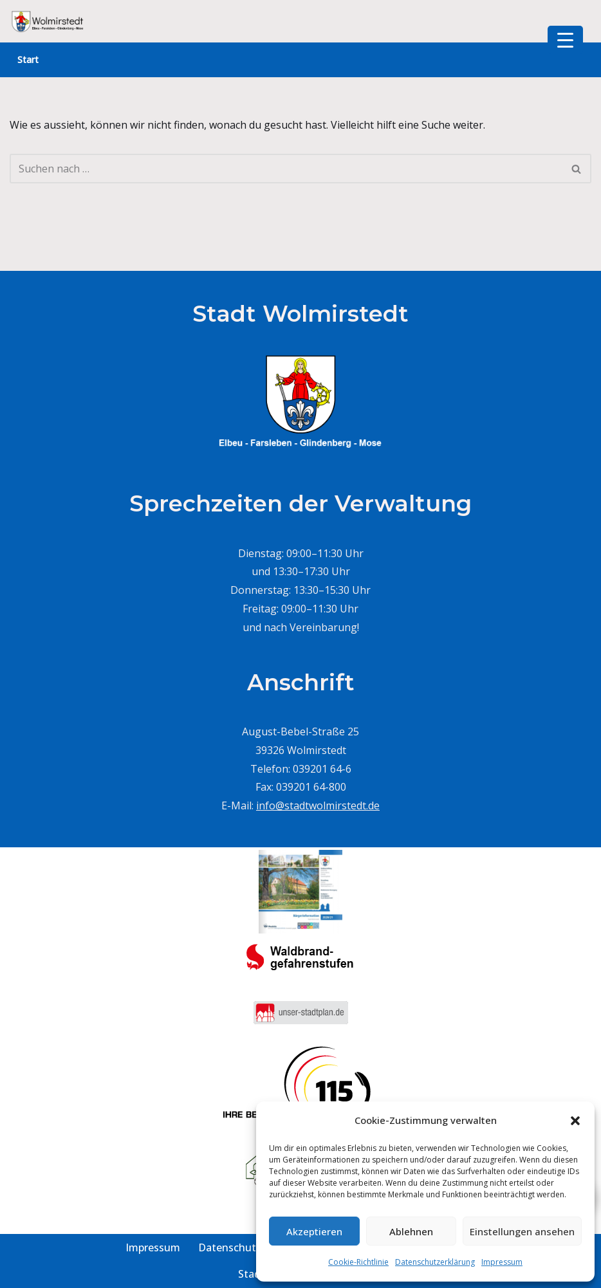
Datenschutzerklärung (435, 1261)
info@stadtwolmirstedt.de (318, 805)
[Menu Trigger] (565, 40)
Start (28, 59)
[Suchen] (286, 168)
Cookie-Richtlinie (358, 1261)
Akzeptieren (314, 1231)
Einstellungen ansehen (522, 1231)
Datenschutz (229, 1247)
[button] (575, 1120)
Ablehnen (411, 1231)
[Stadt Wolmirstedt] (48, 21)
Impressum (501, 1261)
